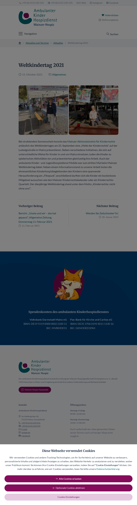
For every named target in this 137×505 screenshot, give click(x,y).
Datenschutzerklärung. (108, 469)
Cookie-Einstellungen (69, 497)
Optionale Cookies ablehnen (70, 487)
